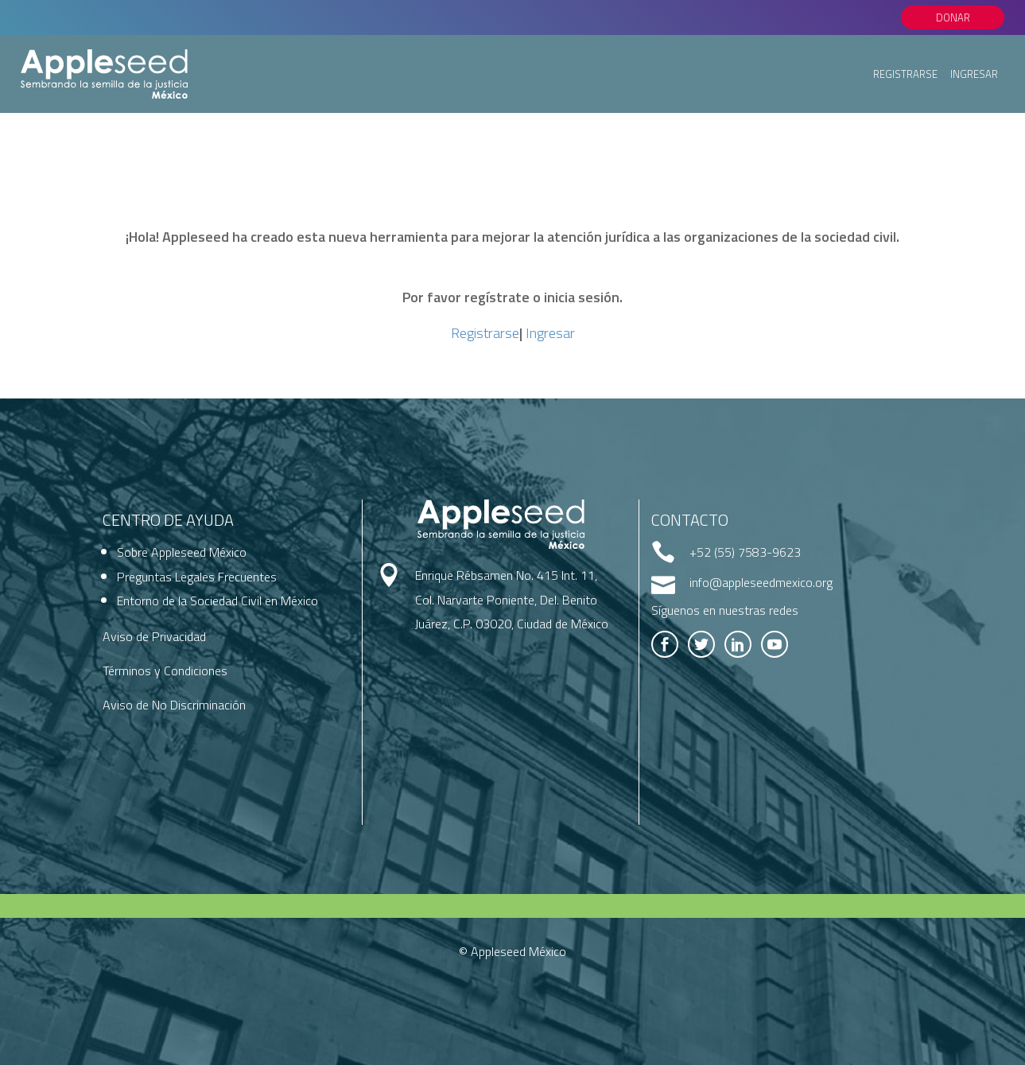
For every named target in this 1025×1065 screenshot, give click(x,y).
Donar (953, 17)
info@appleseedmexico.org (761, 582)
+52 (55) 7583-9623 (745, 552)
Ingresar (974, 74)
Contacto (689, 519)
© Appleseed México (512, 951)
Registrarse (905, 74)
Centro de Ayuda (168, 519)
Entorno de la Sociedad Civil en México (217, 600)
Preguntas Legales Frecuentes (197, 576)
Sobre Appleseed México (182, 552)
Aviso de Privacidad (154, 636)
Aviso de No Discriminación (174, 704)
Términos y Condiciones (165, 670)
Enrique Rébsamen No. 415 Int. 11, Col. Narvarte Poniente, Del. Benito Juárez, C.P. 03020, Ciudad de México (511, 599)
